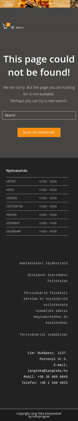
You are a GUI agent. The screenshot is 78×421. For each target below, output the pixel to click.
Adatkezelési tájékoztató (44, 263)
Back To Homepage (39, 132)
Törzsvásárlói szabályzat (44, 334)
